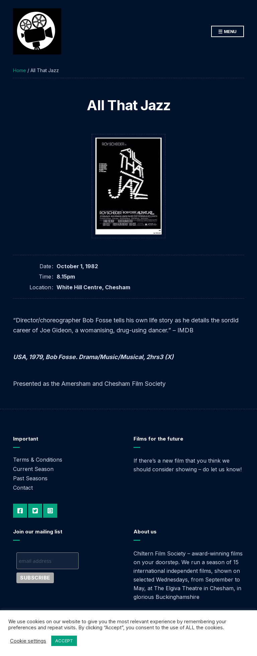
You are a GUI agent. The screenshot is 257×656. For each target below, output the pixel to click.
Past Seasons (30, 478)
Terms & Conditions (37, 459)
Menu (228, 32)
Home (19, 70)
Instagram (50, 511)
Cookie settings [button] (28, 641)
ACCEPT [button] (64, 640)
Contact (23, 487)
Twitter (35, 511)
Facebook (20, 511)
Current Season (33, 469)
